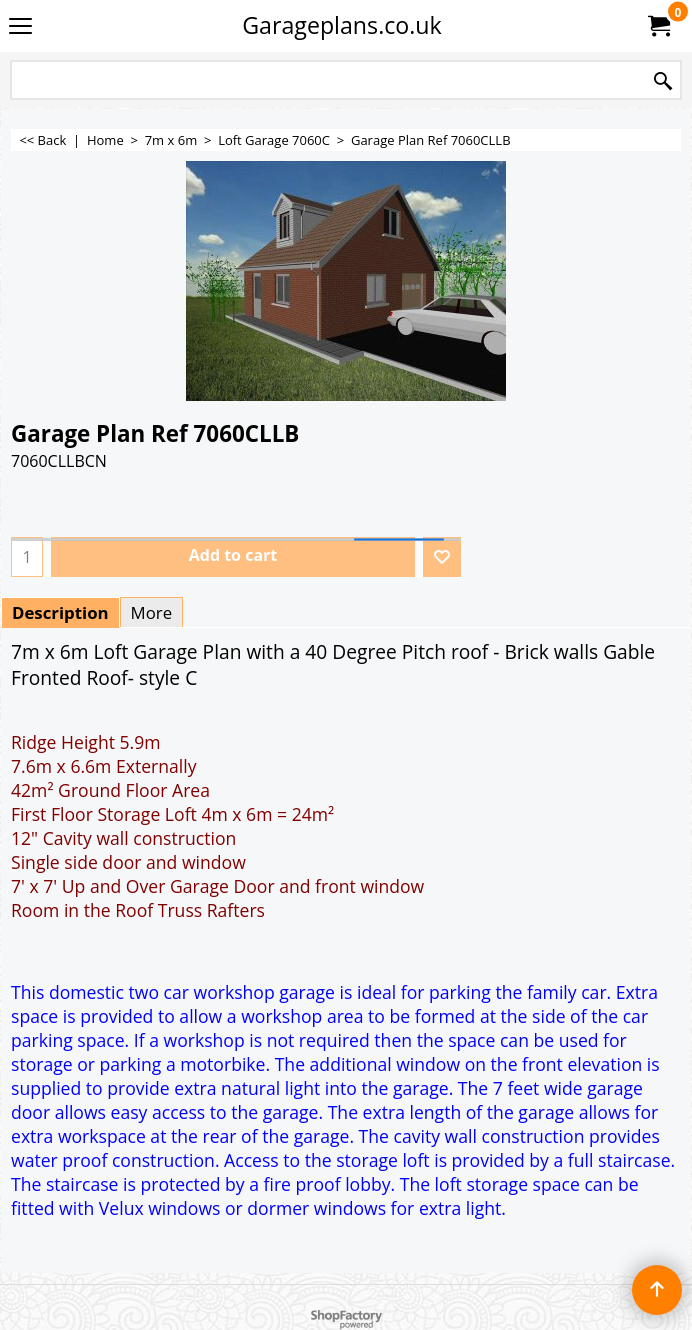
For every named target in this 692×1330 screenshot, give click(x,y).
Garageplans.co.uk (342, 25)
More (152, 612)
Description (60, 612)
